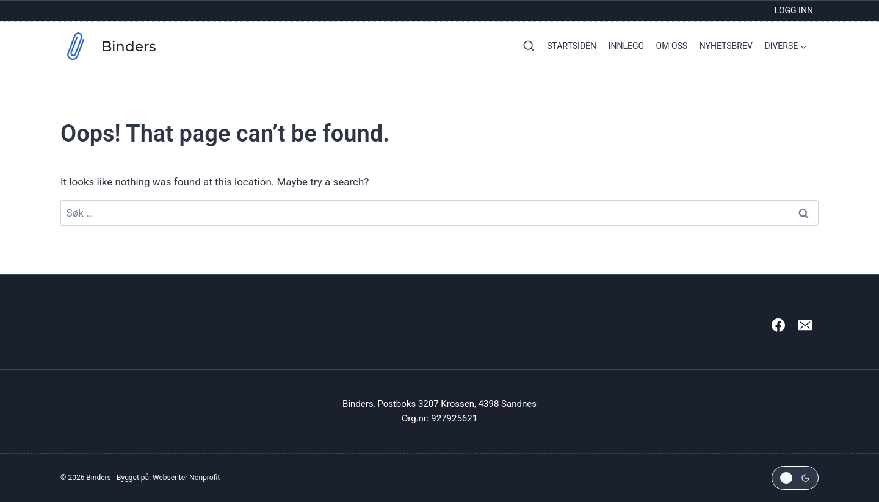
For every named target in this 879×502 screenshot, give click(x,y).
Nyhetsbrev (726, 46)
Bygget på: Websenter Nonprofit (168, 477)
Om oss (672, 46)
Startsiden (571, 46)
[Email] (805, 325)
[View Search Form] (525, 46)
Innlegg (626, 46)
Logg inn (794, 10)
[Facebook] (778, 325)
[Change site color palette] (795, 478)
